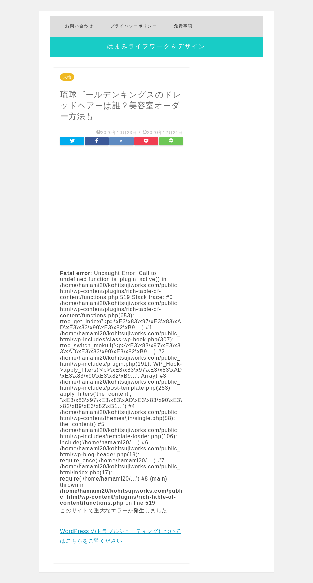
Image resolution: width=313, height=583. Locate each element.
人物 (67, 77)
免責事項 (183, 25)
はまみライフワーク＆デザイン (156, 46)
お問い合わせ (79, 25)
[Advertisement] (121, 207)
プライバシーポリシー (133, 25)
